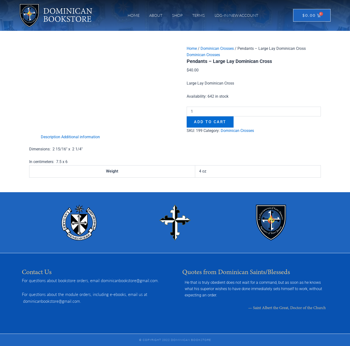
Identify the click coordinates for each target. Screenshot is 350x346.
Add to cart (210, 122)
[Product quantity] (254, 111)
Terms (198, 15)
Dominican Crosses (217, 48)
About (155, 15)
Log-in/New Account (236, 15)
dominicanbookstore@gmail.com (129, 280)
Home (134, 15)
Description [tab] (50, 137)
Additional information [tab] (80, 137)
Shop (177, 15)
